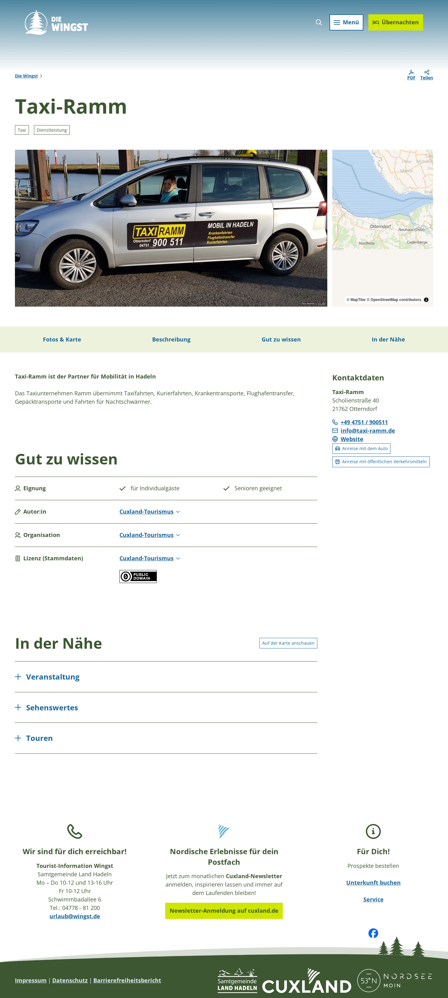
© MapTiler (356, 300)
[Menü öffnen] (346, 22)
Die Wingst (26, 76)
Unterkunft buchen (373, 882)
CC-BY (322, 304)
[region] (382, 228)
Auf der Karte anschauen (288, 643)
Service (373, 899)
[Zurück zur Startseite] (56, 22)
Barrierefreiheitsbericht (127, 980)
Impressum (31, 980)
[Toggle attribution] (426, 300)
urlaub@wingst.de (74, 916)
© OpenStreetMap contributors (394, 300)
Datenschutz (70, 980)
